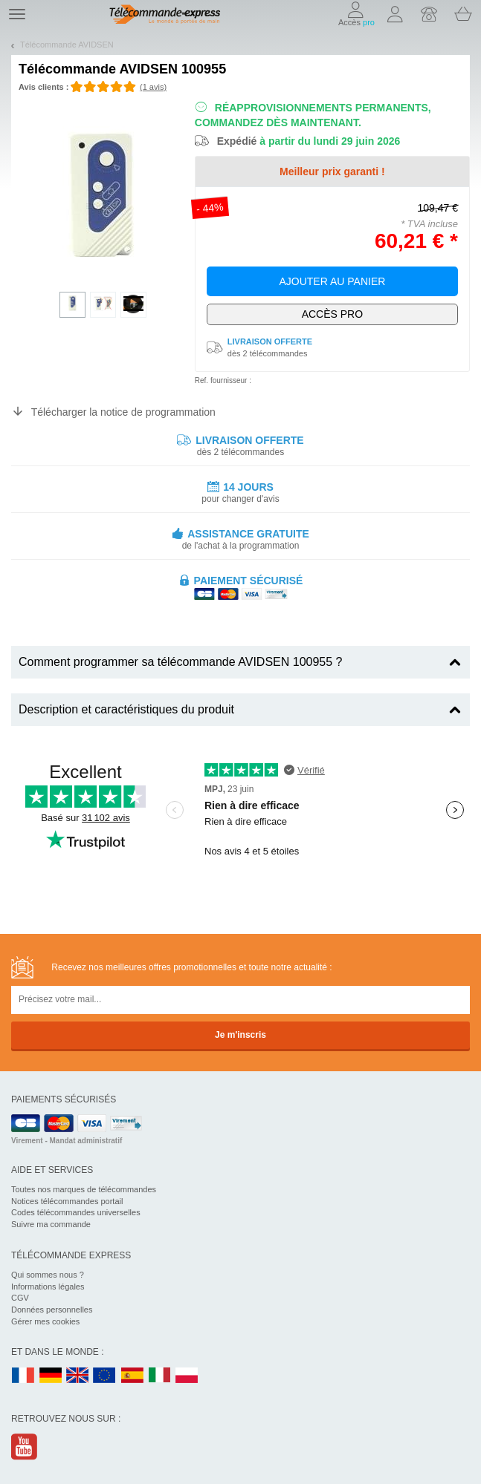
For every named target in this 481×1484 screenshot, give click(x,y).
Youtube (25, 1446)
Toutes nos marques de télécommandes (83, 1189)
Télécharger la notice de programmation (123, 412)
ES (132, 1376)
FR (23, 1376)
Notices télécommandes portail (67, 1201)
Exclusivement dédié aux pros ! (332, 314)
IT (160, 1376)
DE (50, 1376)
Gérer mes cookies (45, 1321)
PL (187, 1376)
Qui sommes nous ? (47, 1274)
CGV (20, 1297)
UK (78, 1376)
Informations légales (47, 1286)
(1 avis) (153, 86)
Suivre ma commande (51, 1224)
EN (105, 1376)
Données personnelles (51, 1309)
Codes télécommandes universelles (76, 1212)
